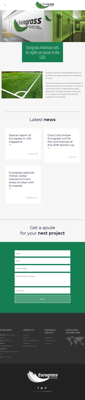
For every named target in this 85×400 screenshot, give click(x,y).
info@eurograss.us (6, 346)
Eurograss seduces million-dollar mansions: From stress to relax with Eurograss (21, 179)
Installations (49, 338)
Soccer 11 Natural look (30, 340)
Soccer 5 (26, 335)
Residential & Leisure (30, 346)
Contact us (48, 343)
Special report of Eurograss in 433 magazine (20, 138)
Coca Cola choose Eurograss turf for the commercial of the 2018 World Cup (61, 140)
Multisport (26, 343)
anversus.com (47, 391)
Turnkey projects (50, 340)
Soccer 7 (26, 338)
